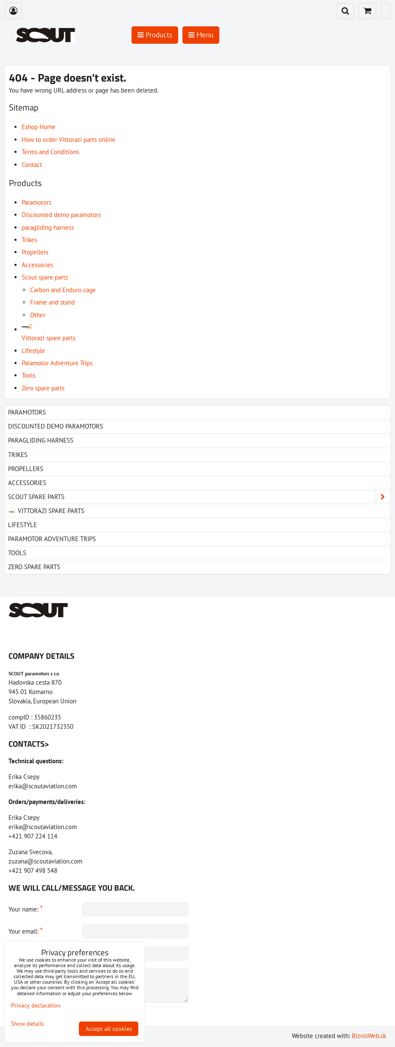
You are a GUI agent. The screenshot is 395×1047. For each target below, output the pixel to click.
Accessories (37, 265)
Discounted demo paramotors (61, 215)
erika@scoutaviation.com (42, 786)
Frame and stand (52, 302)
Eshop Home (39, 127)
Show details (27, 1024)
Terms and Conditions (50, 152)
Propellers (35, 252)
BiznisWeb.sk (369, 1036)
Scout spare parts (45, 277)
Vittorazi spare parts (46, 511)
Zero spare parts (43, 388)
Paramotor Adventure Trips (57, 363)
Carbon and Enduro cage (63, 290)
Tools (28, 375)
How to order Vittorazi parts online (68, 139)
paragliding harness (48, 227)
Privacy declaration (36, 1005)
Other (37, 315)
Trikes (29, 240)
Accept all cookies (109, 1029)
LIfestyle (33, 351)
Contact (32, 165)
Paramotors (36, 202)
